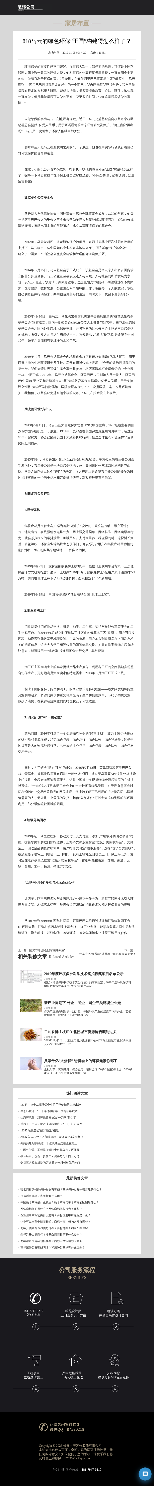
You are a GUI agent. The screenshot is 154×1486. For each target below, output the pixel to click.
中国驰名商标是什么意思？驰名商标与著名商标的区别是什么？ (59, 1202)
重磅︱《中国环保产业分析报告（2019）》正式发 (51, 1124)
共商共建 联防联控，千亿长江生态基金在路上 (48, 1143)
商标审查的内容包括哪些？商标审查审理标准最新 (51, 1241)
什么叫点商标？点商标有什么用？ (41, 1196)
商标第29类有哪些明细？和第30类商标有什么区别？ (52, 1247)
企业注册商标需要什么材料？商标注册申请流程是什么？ (55, 1215)
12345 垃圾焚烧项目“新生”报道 (39, 1130)
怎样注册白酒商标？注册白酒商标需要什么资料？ (51, 1234)
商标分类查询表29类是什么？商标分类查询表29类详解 (54, 1228)
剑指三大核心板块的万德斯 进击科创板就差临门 (50, 1162)
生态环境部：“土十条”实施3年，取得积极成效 (49, 1111)
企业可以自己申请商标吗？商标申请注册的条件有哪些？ (55, 1221)
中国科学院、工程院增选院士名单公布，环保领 (49, 1149)
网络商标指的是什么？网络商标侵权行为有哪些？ (51, 1208)
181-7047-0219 (91, 1469)
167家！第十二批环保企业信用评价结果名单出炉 (50, 1104)
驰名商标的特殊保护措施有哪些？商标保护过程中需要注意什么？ (61, 1189)
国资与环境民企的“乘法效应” (47, 950)
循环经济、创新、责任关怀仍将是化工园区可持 (49, 1156)
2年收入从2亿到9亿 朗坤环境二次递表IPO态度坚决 (51, 1136)
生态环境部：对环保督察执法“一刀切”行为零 (48, 1117)
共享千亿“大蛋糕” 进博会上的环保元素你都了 (107, 954)
